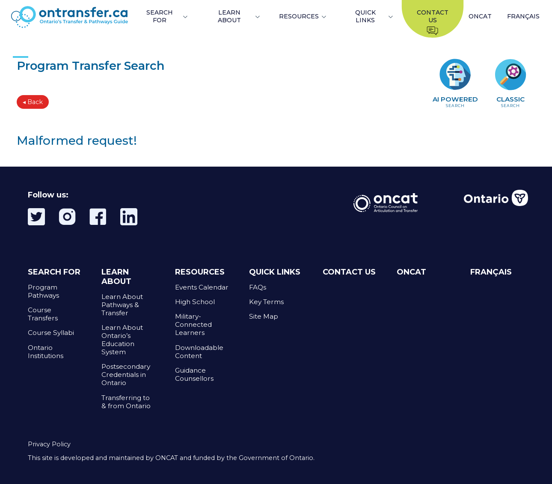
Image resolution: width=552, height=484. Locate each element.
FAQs (257, 287)
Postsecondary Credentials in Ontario (125, 374)
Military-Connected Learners (193, 324)
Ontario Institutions (45, 352)
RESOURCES (299, 16)
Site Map (263, 316)
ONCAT (480, 16)
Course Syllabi (51, 333)
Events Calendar (202, 287)
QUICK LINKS (365, 16)
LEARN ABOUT (229, 16)
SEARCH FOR (159, 16)
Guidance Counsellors (194, 374)
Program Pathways (43, 291)
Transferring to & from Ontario (126, 402)
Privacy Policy (49, 444)
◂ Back (33, 102)
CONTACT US (349, 272)
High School (195, 302)
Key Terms (266, 302)
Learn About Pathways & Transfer (122, 305)
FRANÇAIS (523, 16)
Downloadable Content (199, 352)
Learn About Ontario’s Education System (122, 339)
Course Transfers (43, 314)
